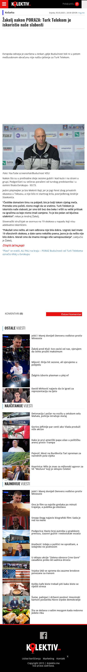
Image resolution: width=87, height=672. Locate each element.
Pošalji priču (68, 3)
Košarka (9, 12)
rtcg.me (81, 12)
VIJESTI (19, 405)
